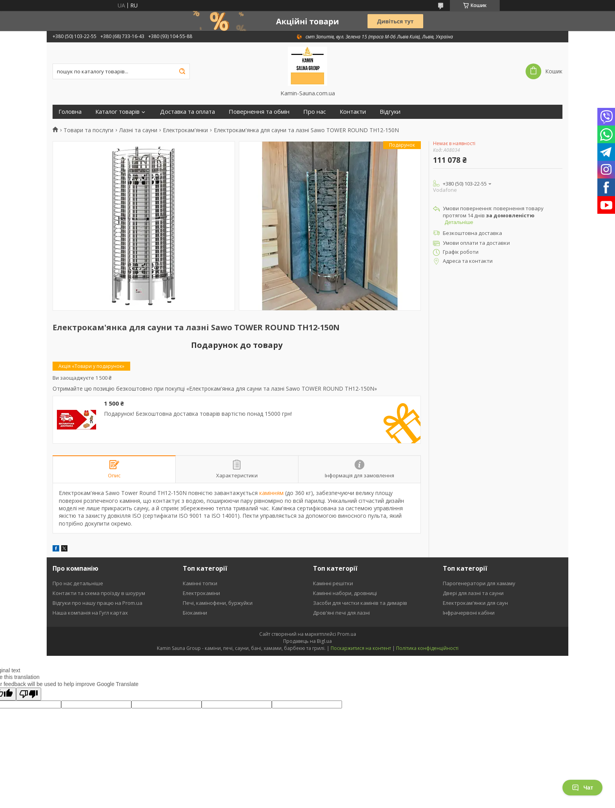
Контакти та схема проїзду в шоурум (99, 593)
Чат (582, 787)
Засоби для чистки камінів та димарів (360, 602)
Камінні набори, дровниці (345, 593)
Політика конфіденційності (427, 648)
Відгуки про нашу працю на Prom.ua (97, 602)
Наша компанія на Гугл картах (90, 612)
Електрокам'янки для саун (475, 602)
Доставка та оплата (187, 112)
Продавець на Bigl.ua (307, 641)
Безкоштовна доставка (472, 233)
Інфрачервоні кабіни (469, 612)
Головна (70, 112)
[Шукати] (182, 71)
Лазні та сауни (138, 130)
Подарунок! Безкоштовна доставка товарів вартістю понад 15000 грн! (198, 413)
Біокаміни (195, 612)
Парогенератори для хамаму (479, 583)
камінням (271, 493)
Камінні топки (200, 583)
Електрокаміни (201, 593)
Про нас (314, 112)
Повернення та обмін (259, 112)
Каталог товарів (117, 112)
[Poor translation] (28, 694)
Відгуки (390, 112)
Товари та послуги (88, 130)
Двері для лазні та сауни (473, 593)
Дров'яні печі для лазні (341, 612)
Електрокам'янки (185, 130)
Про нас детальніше (78, 583)
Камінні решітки (333, 583)
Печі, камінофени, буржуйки (218, 602)
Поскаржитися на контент (361, 648)
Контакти (353, 112)
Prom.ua (346, 634)
